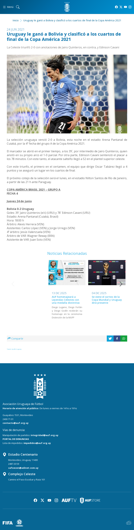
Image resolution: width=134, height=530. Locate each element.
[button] (121, 284)
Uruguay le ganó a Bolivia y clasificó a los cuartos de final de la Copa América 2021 (72, 20)
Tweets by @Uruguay (14, 349)
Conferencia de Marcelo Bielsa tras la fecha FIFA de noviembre (106, 299)
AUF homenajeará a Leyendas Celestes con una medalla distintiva (26, 299)
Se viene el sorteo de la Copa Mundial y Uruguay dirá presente (67, 299)
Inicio (16, 20)
